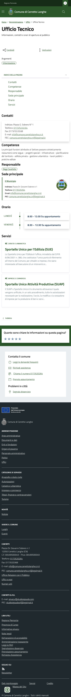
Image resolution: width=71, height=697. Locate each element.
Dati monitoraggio (10, 683)
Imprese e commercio (15, 278)
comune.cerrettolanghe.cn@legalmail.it (28, 137)
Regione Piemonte (10, 3)
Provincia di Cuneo (10, 624)
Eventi (5, 533)
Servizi (32, 683)
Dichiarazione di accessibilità (14, 638)
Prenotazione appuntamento (15, 651)
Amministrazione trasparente (15, 641)
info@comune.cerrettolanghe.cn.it (27, 134)
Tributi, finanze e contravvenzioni (16, 494)
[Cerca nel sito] (62, 12)
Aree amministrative (11, 435)
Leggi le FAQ (7, 645)
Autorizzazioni (8, 481)
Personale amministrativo (13, 453)
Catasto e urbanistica (15, 243)
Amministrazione (16, 22)
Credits (50, 683)
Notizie (5, 514)
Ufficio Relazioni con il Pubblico (15, 575)
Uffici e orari (7, 579)
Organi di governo (10, 448)
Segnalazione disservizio (13, 648)
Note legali (7, 633)
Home (4, 22)
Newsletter (7, 672)
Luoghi (5, 529)
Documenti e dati (9, 440)
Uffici (28, 22)
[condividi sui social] (8, 50)
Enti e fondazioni (9, 444)
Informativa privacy (10, 629)
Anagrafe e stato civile (12, 477)
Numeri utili (7, 583)
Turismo (5, 499)
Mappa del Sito (19, 686)
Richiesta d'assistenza (12, 655)
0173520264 (19, 190)
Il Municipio (10, 181)
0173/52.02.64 (21, 127)
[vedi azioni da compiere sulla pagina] (44, 50)
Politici (5, 457)
